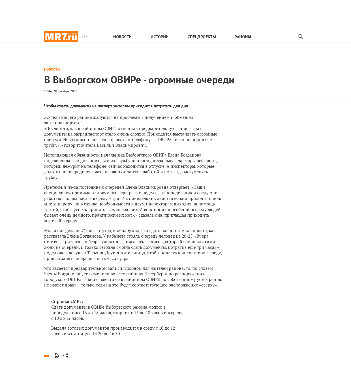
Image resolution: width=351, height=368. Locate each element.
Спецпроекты (202, 36)
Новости (122, 36)
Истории (160, 36)
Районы (243, 36)
